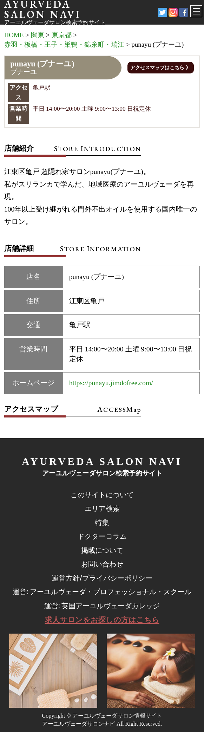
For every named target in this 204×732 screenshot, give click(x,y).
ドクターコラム (102, 536)
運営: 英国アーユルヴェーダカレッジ (102, 606)
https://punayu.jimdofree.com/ (111, 383)
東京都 (62, 35)
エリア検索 (102, 509)
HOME (14, 35)
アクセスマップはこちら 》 (160, 67)
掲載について (102, 550)
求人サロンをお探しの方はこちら (102, 620)
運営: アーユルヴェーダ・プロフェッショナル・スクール (102, 592)
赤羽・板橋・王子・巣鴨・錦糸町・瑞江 (64, 44)
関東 (37, 35)
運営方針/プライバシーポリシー (102, 578)
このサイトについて (102, 495)
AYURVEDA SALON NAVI (102, 461)
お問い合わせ (102, 564)
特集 (102, 523)
